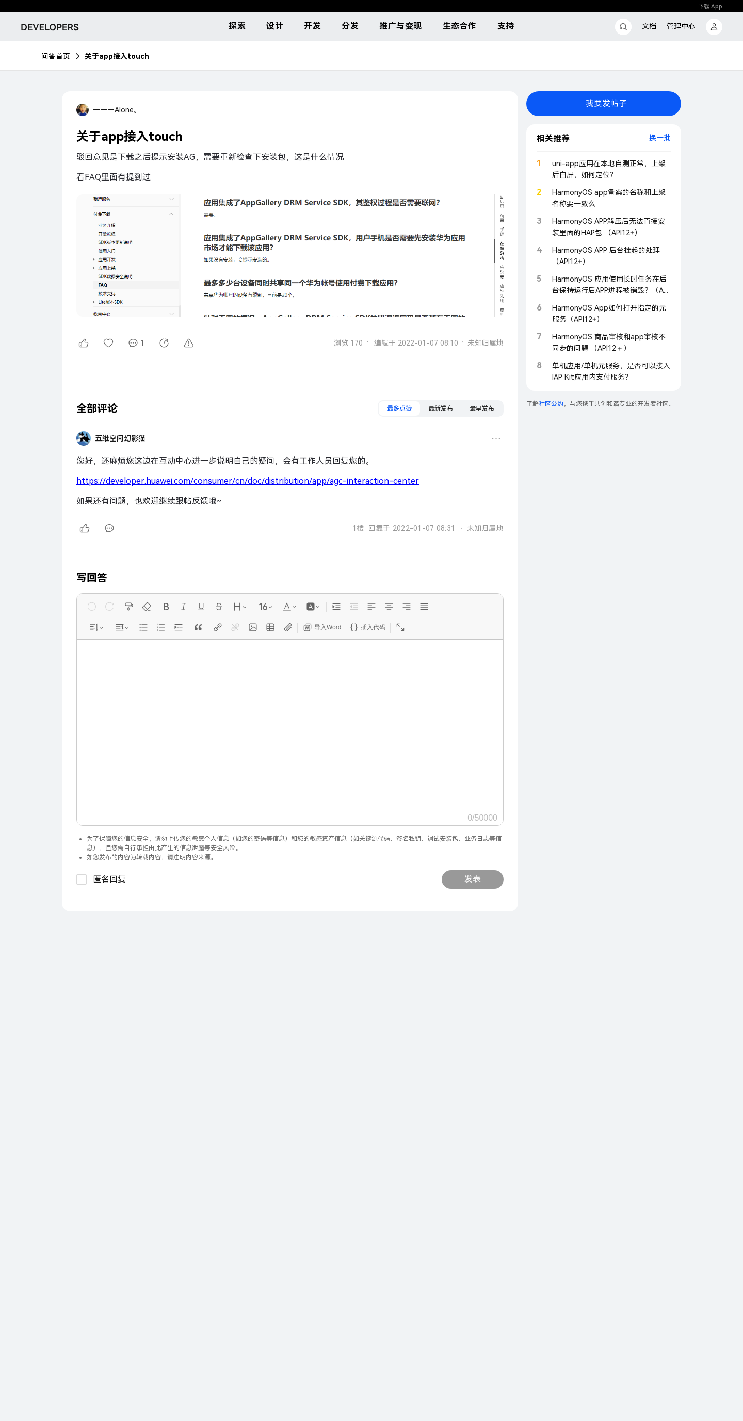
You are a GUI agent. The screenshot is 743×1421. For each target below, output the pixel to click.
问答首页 (55, 56)
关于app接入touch (117, 56)
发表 (472, 879)
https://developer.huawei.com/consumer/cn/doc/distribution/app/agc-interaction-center (247, 481)
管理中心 (681, 26)
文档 (649, 26)
